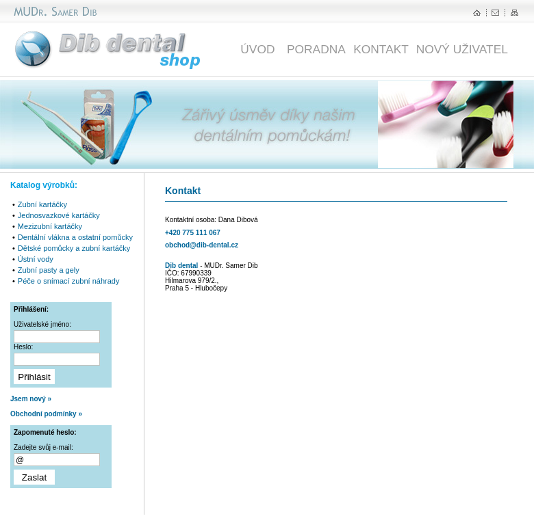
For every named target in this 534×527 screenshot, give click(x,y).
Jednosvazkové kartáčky (59, 215)
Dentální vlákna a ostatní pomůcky (75, 237)
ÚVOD (260, 49)
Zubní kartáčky (42, 204)
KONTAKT (381, 49)
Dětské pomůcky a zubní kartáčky (74, 248)
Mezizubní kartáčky (50, 226)
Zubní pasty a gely (48, 270)
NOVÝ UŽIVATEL (462, 49)
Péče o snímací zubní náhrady (69, 281)
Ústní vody (35, 259)
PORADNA (316, 49)
